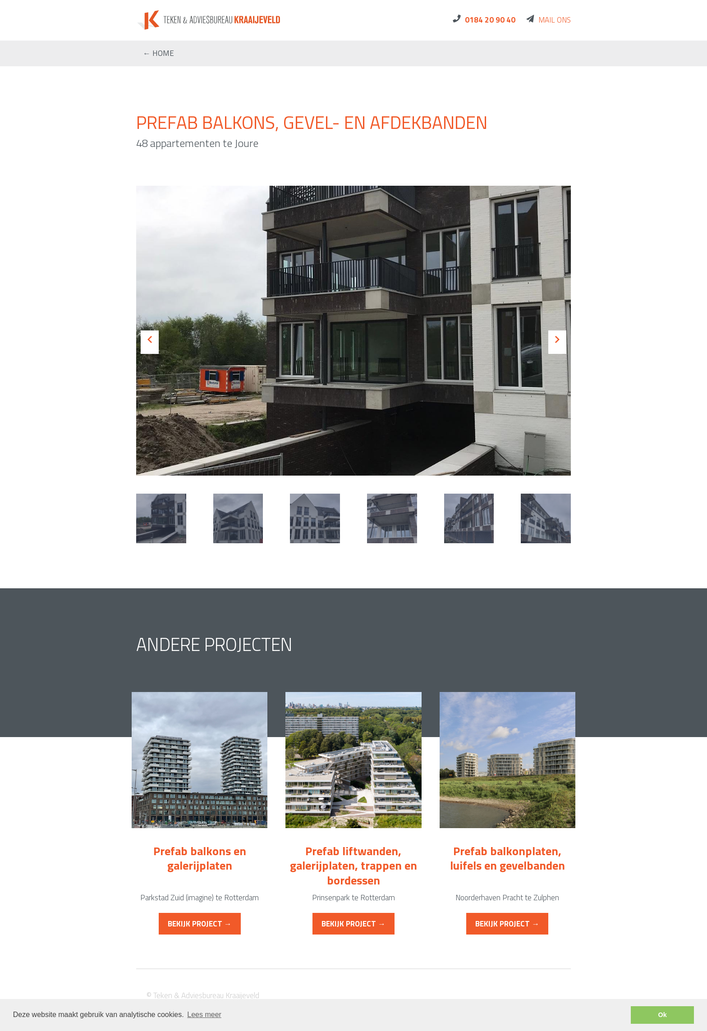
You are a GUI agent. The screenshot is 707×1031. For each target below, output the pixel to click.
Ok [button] (662, 1014)
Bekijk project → (200, 924)
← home (158, 53)
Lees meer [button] (204, 1014)
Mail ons (554, 20)
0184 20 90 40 (490, 20)
